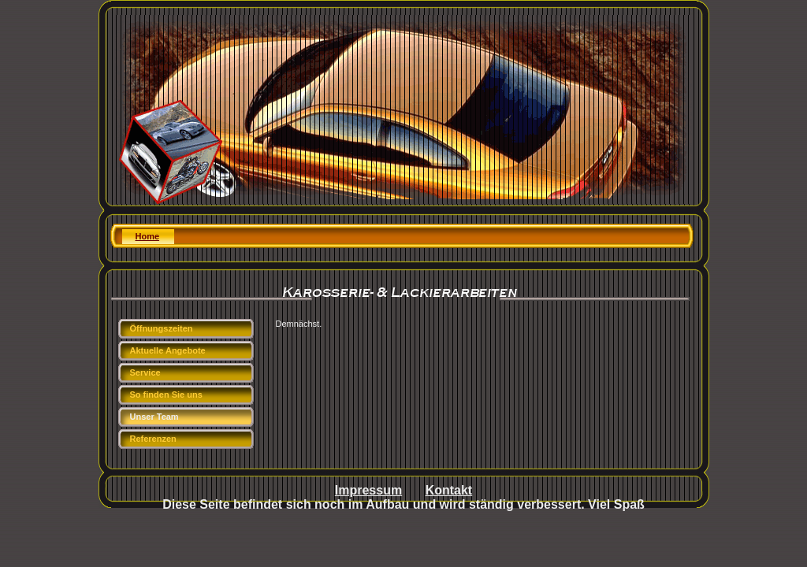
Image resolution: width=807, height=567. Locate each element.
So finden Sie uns (166, 394)
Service (145, 372)
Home (148, 236)
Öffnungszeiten (161, 328)
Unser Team (154, 416)
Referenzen (153, 438)
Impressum (368, 490)
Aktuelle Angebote (168, 350)
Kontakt (449, 490)
